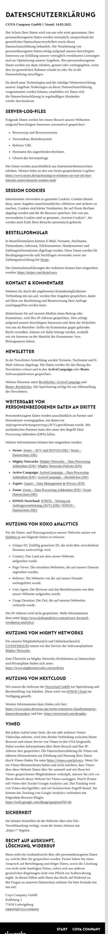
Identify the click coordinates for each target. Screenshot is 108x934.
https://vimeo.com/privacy (65, 760)
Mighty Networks (17, 650)
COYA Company (86, 929)
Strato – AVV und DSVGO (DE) (45, 450)
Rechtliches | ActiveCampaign (60, 382)
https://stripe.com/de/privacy (37, 272)
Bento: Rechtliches (18, 387)
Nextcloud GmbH (57, 687)
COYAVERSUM (17, 646)
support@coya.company (22, 909)
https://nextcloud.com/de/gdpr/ (65, 713)
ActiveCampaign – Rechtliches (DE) (63, 477)
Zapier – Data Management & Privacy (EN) (54, 483)
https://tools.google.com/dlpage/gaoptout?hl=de (38, 802)
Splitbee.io (12, 537)
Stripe (44, 260)
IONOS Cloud (76, 691)
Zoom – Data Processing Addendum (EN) (52, 490)
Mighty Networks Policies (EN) (60, 466)
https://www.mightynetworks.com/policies (34, 668)
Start (62, 929)
